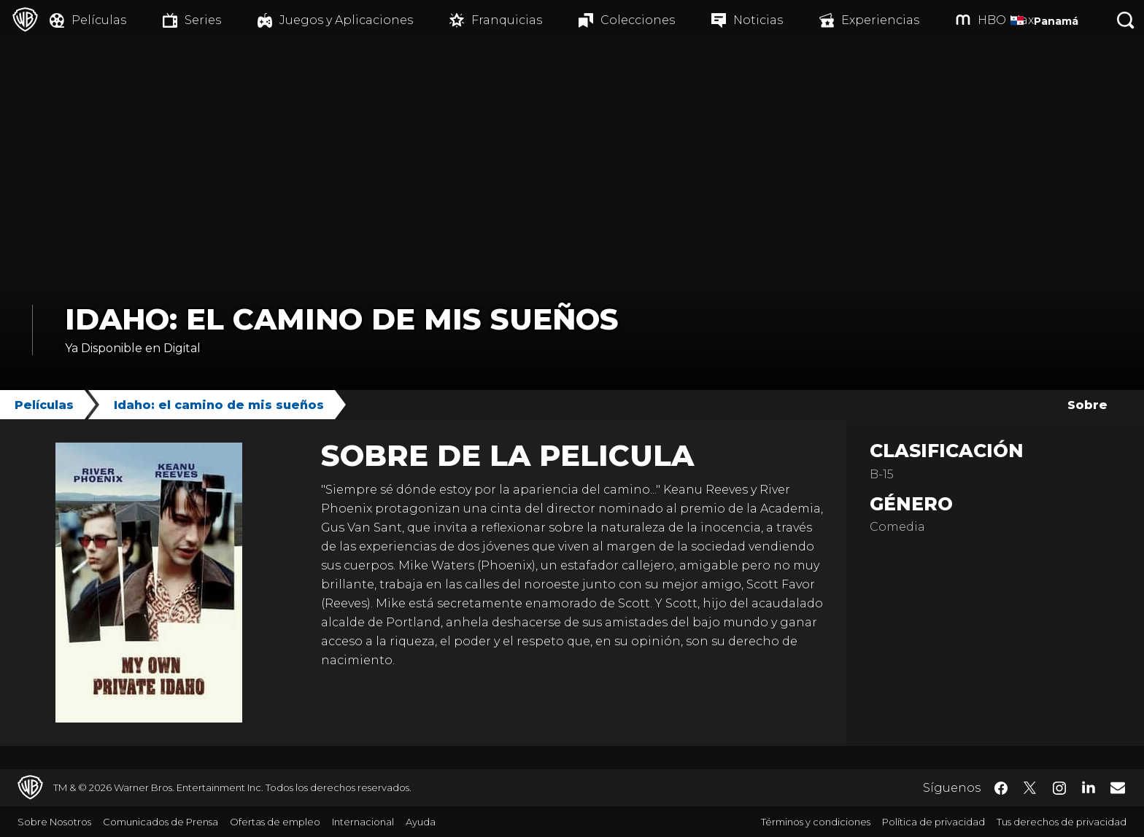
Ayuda (421, 822)
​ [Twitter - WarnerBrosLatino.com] (1030, 788)
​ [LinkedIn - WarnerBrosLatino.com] (1088, 786)
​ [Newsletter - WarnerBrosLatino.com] (1117, 787)
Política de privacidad (933, 822)
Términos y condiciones (815, 822)
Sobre (1087, 405)
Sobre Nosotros (54, 822)
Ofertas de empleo (275, 822)
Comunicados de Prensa (160, 822)
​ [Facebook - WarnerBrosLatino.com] (1001, 788)
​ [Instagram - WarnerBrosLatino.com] (1059, 788)
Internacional (363, 822)
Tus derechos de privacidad (1061, 822)
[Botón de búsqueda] (1126, 20)
